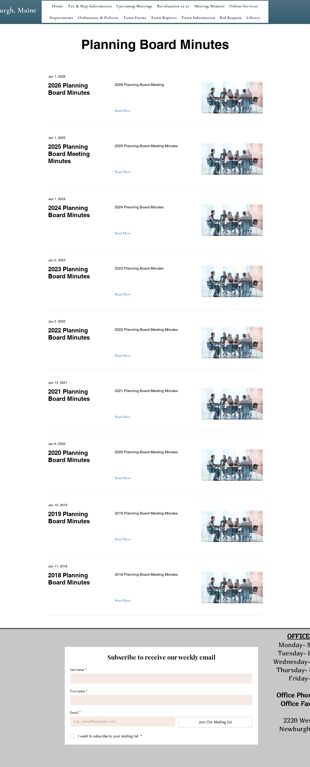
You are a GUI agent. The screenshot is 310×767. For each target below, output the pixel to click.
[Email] (121, 721)
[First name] (160, 700)
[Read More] (124, 111)
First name (78, 691)
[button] (209, 6)
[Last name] (160, 678)
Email (75, 713)
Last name (78, 670)
